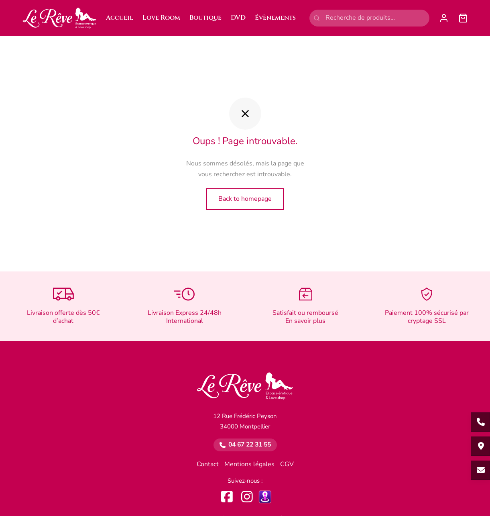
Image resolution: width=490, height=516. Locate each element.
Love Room (161, 17)
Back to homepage (245, 198)
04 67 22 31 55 (249, 445)
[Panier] (463, 18)
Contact (208, 464)
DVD (238, 17)
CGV (287, 464)
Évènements (275, 17)
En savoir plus (305, 321)
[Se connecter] (444, 18)
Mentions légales (249, 464)
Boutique (205, 17)
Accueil (119, 17)
